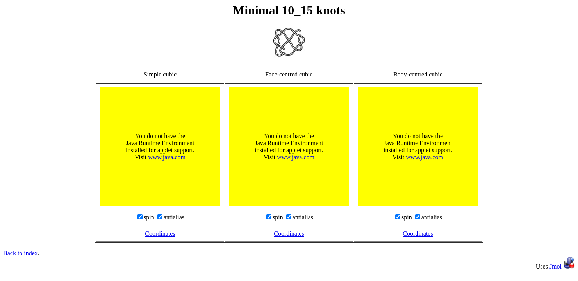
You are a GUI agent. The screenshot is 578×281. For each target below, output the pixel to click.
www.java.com (167, 157)
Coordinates (160, 233)
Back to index (20, 253)
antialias (174, 217)
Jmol (562, 266)
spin (150, 217)
